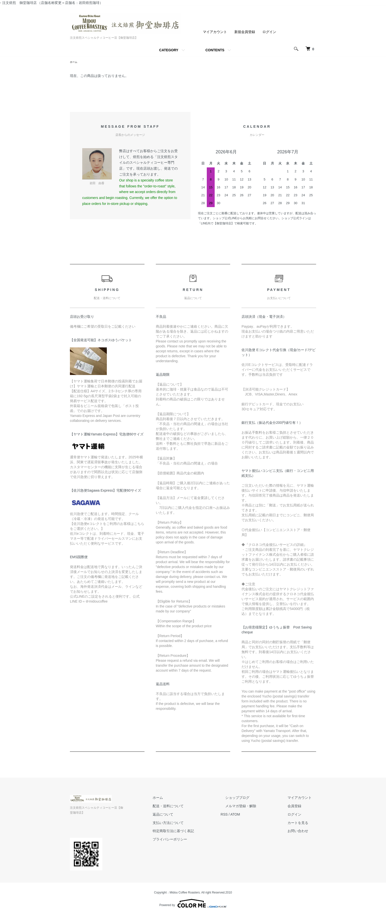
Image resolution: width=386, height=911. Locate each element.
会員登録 (299, 807)
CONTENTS (214, 50)
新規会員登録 (244, 32)
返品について (185, 815)
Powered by (192, 899)
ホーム (74, 62)
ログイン (269, 32)
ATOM (253, 815)
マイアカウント (215, 32)
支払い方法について (190, 823)
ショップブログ (251, 798)
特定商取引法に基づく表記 (196, 832)
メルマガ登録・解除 (254, 807)
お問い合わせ (302, 832)
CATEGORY (168, 50)
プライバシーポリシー (192, 840)
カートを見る (302, 823)
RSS (242, 815)
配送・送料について (190, 807)
